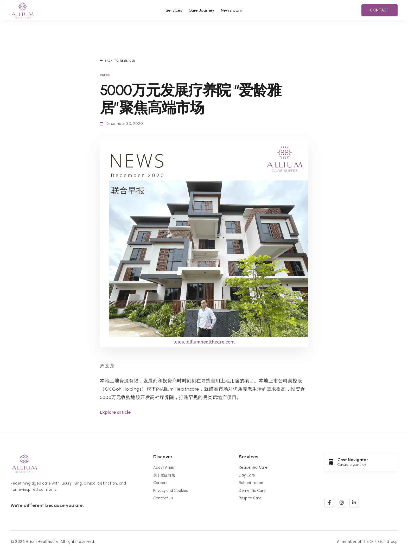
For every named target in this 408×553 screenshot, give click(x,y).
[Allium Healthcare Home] (22, 10)
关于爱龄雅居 (164, 475)
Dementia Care (252, 490)
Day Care (247, 475)
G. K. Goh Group (384, 541)
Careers (160, 482)
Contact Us (163, 498)
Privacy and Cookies (170, 490)
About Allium (164, 467)
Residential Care (253, 467)
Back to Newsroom (117, 60)
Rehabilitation (251, 482)
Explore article (115, 412)
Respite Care (250, 498)
